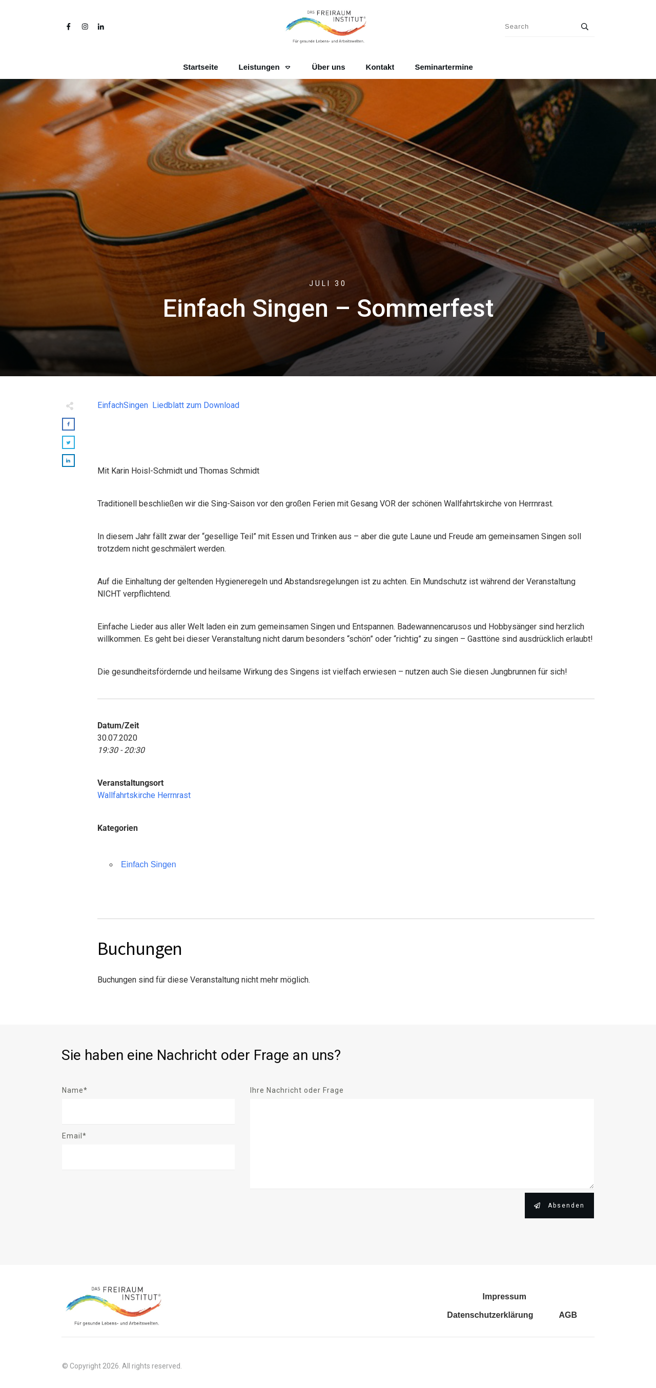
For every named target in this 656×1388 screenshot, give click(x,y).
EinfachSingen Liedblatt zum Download (168, 405)
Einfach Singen (148, 864)
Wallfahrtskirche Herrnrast (144, 795)
